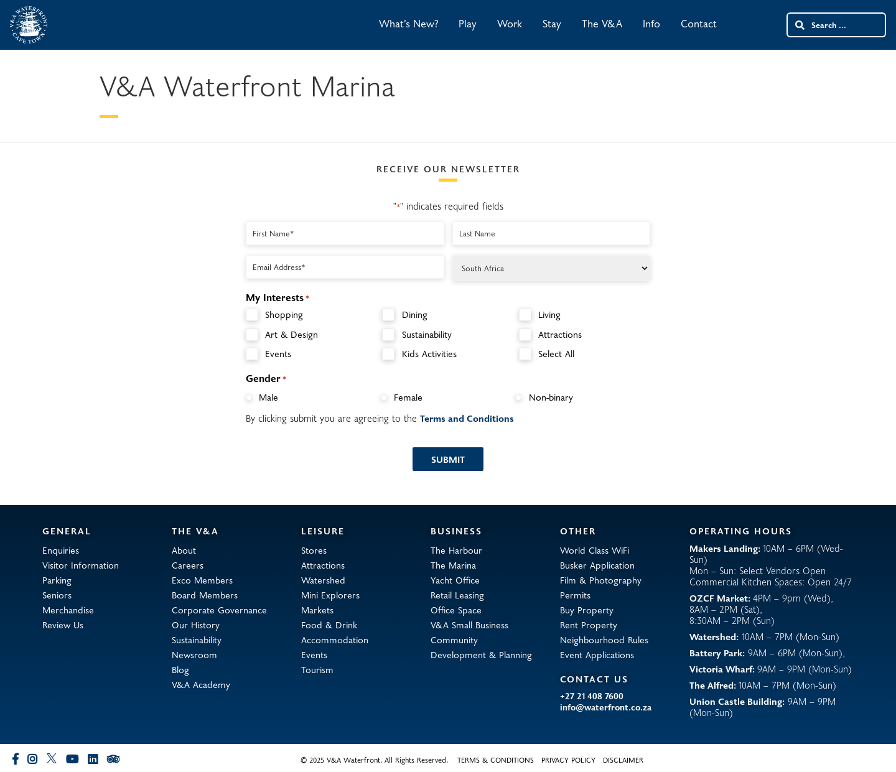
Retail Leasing (457, 594)
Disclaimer (623, 759)
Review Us (62, 624)
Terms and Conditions (467, 418)
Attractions (560, 334)
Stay (552, 23)
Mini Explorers (330, 594)
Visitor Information (80, 565)
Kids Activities (429, 354)
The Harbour (456, 550)
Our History (196, 624)
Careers (187, 565)
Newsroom (194, 654)
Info (651, 23)
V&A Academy (201, 684)
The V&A (602, 23)
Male (268, 396)
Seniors (57, 594)
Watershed (323, 580)
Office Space (456, 609)
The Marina (453, 565)
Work (509, 23)
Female (408, 396)
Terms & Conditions (495, 759)
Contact (699, 23)
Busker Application (597, 565)
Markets (317, 609)
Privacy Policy (568, 759)
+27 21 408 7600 (591, 696)
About (184, 550)
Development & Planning (481, 654)
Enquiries (60, 550)
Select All (556, 354)
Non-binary (551, 396)
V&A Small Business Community (469, 632)
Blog (180, 669)
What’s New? (408, 23)
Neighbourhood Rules (604, 639)
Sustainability (427, 334)
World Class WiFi (594, 550)
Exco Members (202, 580)
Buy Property (587, 609)
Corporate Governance (219, 609)
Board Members (205, 594)
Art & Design (291, 334)
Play (468, 23)
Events (278, 354)
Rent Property (588, 624)
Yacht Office (455, 580)
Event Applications (597, 654)
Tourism (317, 669)
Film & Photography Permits (601, 587)
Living (549, 314)
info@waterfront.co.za (605, 707)
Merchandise (68, 609)
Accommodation (334, 639)
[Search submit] (798, 24)
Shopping (284, 314)
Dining (414, 314)
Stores (314, 550)
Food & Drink (329, 624)
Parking (57, 580)
